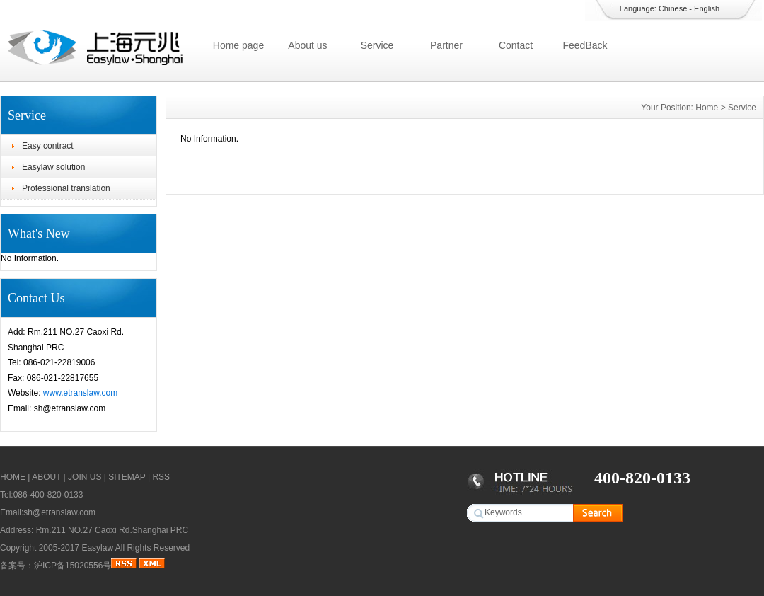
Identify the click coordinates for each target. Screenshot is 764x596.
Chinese (673, 8)
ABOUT (46, 477)
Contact (516, 45)
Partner (446, 45)
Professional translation (66, 188)
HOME (12, 477)
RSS (161, 477)
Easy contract (48, 146)
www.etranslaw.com (80, 393)
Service (377, 45)
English (706, 8)
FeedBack (584, 45)
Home (706, 108)
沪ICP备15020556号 (72, 566)
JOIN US (84, 477)
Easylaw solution (53, 167)
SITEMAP (126, 477)
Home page (238, 45)
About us (307, 45)
